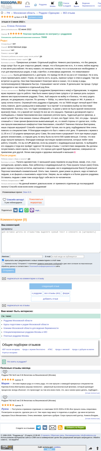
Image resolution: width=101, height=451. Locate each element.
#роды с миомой (62, 349)
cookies (57, 447)
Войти (27, 7)
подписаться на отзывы (16, 305)
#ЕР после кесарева (11, 349)
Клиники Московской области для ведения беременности (31, 328)
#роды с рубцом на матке (83, 349)
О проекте (45, 435)
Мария (5, 383)
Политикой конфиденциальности (42, 266)
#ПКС (50, 349)
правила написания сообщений (49, 263)
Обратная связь (57, 435)
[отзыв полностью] (92, 393)
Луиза (5, 408)
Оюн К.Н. (27, 192)
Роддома (43, 4)
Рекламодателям (72, 435)
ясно (49, 449)
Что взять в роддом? (14, 362)
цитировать (7, 229)
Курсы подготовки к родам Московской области (26, 324)
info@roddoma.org (88, 435)
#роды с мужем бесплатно (33, 349)
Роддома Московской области (18, 320)
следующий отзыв (50, 286)
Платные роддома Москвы (16, 336)
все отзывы (52, 293)
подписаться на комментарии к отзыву (23, 278)
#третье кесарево (9, 352)
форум (66, 293)
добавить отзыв (50, 299)
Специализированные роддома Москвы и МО (25, 332)
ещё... (38, 210)
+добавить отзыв (35, 17)
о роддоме (37, 293)
